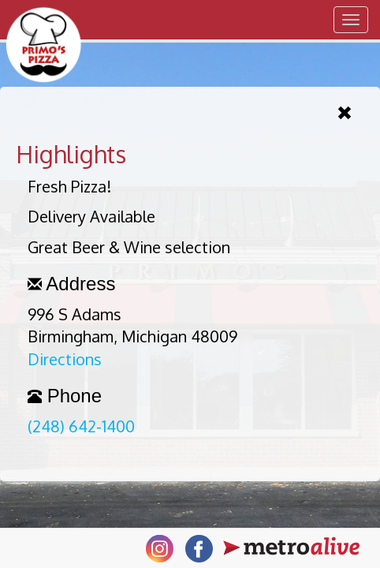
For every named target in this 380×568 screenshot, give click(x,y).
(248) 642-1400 (81, 426)
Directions (65, 359)
